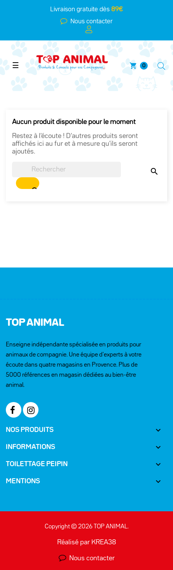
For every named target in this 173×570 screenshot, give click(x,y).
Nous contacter (90, 21)
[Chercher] (66, 169)
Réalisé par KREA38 (86, 542)
